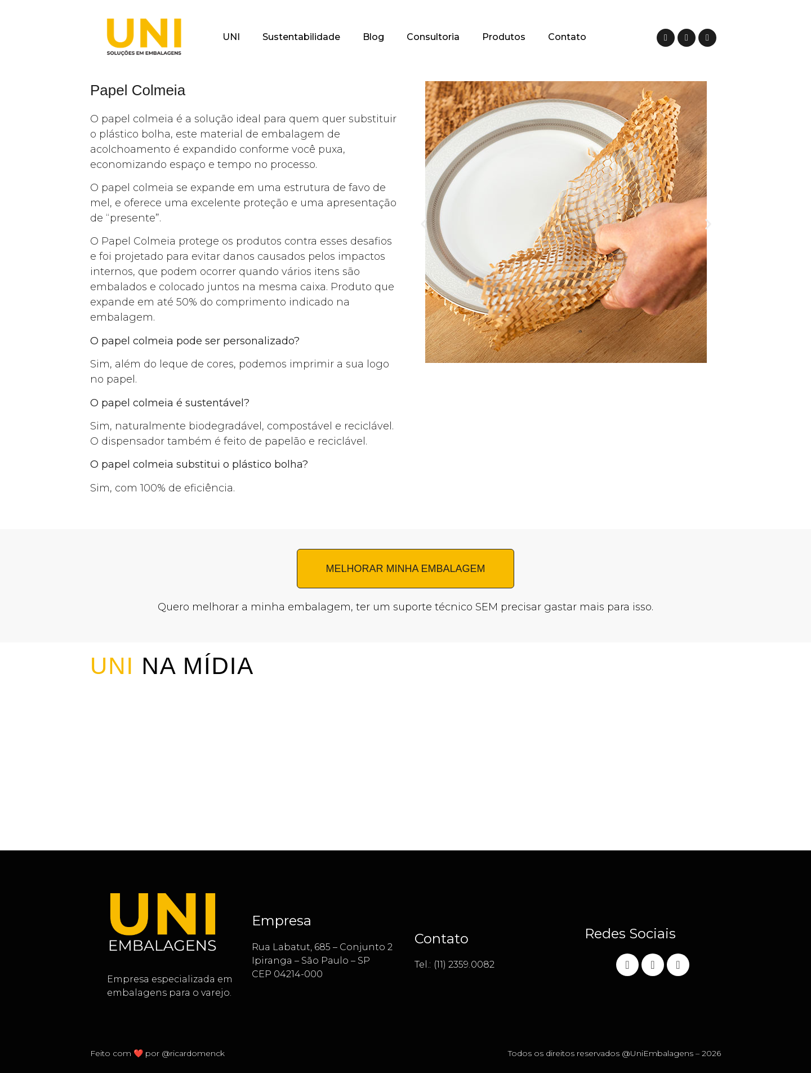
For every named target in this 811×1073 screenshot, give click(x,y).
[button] (424, 224)
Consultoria (433, 37)
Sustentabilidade (301, 37)
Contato (567, 37)
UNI (231, 37)
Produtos (503, 37)
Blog (373, 37)
